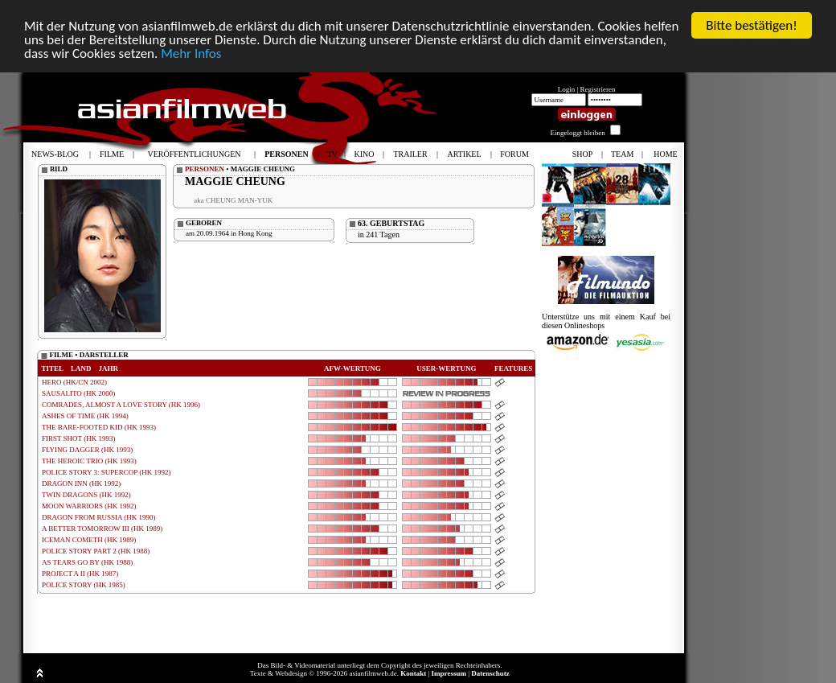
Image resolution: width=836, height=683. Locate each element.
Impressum (449, 673)
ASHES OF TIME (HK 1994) (85, 416)
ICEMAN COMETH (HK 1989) (89, 540)
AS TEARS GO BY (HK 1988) (87, 562)
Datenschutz (490, 673)
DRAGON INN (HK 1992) (81, 483)
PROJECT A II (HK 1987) (80, 574)
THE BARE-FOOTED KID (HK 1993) (99, 427)
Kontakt (413, 673)
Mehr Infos (191, 53)
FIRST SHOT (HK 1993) (78, 438)
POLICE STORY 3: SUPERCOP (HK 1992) (106, 472)
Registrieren (598, 89)
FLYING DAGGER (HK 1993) (87, 450)
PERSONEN (204, 169)
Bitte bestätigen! (751, 25)
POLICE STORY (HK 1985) (83, 585)
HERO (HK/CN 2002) (74, 382)
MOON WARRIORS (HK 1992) (89, 506)
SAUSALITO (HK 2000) (78, 393)
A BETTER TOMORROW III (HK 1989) (102, 529)
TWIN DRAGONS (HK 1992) (86, 495)
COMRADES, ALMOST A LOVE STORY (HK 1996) (121, 405)
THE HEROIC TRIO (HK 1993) (89, 461)
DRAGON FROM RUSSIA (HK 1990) (99, 517)
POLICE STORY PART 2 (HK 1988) (96, 551)
